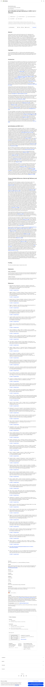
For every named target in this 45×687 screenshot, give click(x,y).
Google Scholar (16, 290)
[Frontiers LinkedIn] (23, 675)
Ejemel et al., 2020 (32, 168)
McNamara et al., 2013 (26, 102)
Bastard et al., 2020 (19, 237)
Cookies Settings (35, 685)
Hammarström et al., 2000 (22, 76)
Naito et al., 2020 (26, 219)
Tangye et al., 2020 (30, 76)
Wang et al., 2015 (14, 104)
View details (34, 27)
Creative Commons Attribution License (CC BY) (27, 597)
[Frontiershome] (5, 1)
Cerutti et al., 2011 (31, 81)
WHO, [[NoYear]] (24, 132)
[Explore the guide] (24, 639)
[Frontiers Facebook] (18, 675)
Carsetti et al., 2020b (14, 145)
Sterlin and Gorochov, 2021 (29, 149)
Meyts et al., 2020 (32, 189)
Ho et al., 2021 (21, 225)
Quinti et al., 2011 (17, 78)
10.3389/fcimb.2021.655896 (12, 567)
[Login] (43, 1)
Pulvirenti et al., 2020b (15, 207)
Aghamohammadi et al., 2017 (13, 250)
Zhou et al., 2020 (30, 132)
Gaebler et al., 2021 (15, 155)
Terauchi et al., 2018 (31, 84)
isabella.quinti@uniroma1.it (24, 603)
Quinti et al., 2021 (17, 190)
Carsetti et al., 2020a (21, 99)
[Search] (41, 1)
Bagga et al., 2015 (33, 114)
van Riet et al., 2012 (26, 114)
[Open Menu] (1, 1)
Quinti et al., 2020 (11, 190)
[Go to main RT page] (30, 646)
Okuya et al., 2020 (25, 117)
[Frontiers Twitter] (21, 675)
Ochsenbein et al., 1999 (16, 93)
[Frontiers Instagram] (26, 675)
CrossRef (11, 290)
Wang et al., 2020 (26, 152)
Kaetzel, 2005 (22, 71)
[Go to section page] (15, 645)
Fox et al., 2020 (34, 170)
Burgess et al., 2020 (23, 166)
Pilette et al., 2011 (17, 107)
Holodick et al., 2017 (23, 93)
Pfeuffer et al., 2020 (27, 233)
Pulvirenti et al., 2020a (21, 77)
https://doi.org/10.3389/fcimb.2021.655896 (18, 9)
